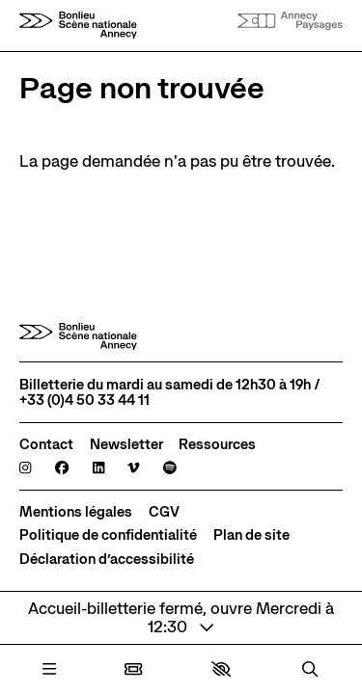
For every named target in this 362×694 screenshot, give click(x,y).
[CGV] (164, 512)
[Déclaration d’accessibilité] (106, 559)
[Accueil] (78, 25)
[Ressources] (217, 444)
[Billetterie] (133, 669)
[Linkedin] (98, 467)
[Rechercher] (310, 669)
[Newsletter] (126, 444)
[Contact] (46, 444)
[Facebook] (62, 467)
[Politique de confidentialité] (108, 535)
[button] (221, 669)
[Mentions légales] (75, 512)
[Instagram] (25, 467)
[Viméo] (133, 467)
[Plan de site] (251, 535)
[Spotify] (170, 467)
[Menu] (49, 669)
